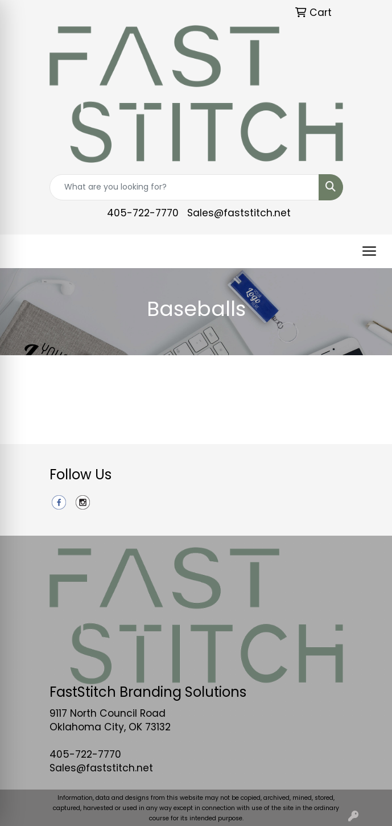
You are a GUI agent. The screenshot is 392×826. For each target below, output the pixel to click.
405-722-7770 (143, 213)
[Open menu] (369, 251)
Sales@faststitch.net (239, 213)
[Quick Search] (184, 187)
